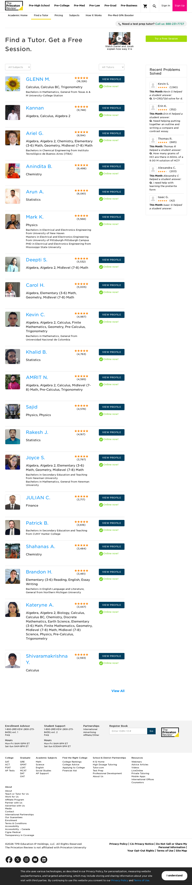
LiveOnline (137, 770)
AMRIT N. (37, 377)
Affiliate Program (14, 799)
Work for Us (12, 796)
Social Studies (43, 770)
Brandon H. (39, 572)
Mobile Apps (138, 776)
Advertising (89, 732)
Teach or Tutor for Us (17, 794)
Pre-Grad (110, 5)
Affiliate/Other (91, 735)
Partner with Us (13, 802)
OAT (22, 776)
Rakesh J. (37, 432)
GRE (22, 761)
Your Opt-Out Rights (140, 850)
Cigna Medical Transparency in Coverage (19, 834)
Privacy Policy (119, 880)
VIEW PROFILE (111, 79)
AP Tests (10, 770)
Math (38, 761)
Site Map (181, 850)
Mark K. (35, 217)
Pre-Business (129, 5)
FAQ (7, 735)
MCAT (23, 770)
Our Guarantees (13, 817)
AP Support (42, 773)
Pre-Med (79, 5)
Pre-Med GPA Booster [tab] (121, 15)
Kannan (35, 108)
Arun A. (35, 191)
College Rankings (72, 761)
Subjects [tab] (74, 15)
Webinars (136, 761)
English (40, 767)
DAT (22, 773)
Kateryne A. (40, 605)
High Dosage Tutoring (105, 764)
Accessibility (12, 826)
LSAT (23, 767)
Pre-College (61, 5)
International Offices (142, 779)
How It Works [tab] (94, 15)
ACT (7, 764)
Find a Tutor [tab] (41, 15)
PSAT (8, 767)
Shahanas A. (40, 546)
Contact (9, 811)
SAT (7, 761)
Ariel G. (34, 133)
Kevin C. (35, 314)
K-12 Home (98, 761)
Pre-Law (94, 5)
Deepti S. (36, 259)
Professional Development (107, 773)
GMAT (23, 764)
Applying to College (73, 767)
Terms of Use (141, 880)
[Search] (154, 6)
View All (117, 691)
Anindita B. (39, 166)
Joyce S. (35, 457)
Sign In (165, 5)
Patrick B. (37, 523)
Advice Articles (139, 764)
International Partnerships (19, 814)
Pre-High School (39, 5)
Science (40, 764)
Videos (135, 767)
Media (8, 808)
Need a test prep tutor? (151, 24)
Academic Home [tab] (18, 15)
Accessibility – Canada (17, 829)
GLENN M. (38, 79)
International (90, 729)
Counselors (137, 782)
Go (151, 731)
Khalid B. (36, 352)
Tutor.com (98, 767)
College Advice (70, 764)
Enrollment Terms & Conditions (16, 822)
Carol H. (35, 285)
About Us (98, 776)
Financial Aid (69, 770)
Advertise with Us (15, 805)
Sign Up (180, 5)
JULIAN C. (38, 497)
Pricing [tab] (59, 15)
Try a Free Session (166, 38)
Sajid (32, 407)
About (8, 791)
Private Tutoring (140, 773)
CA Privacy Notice (142, 844)
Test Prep (98, 770)
